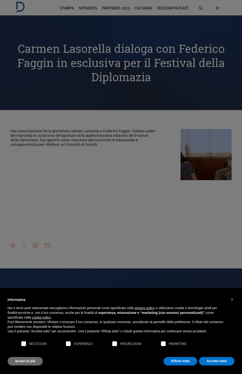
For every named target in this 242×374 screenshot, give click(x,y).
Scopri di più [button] (25, 361)
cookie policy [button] (41, 317)
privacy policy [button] (145, 308)
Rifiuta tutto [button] (180, 361)
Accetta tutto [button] (217, 361)
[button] (232, 299)
